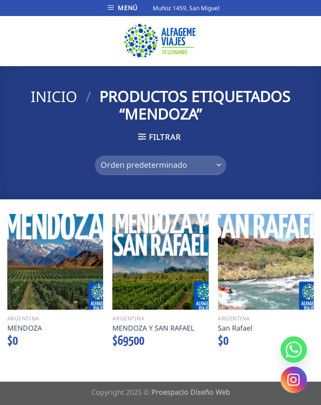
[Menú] (124, 8)
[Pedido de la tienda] (160, 165)
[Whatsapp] (294, 349)
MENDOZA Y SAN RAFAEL (153, 328)
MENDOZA (24, 328)
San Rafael (235, 328)
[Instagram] (294, 380)
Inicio (54, 96)
